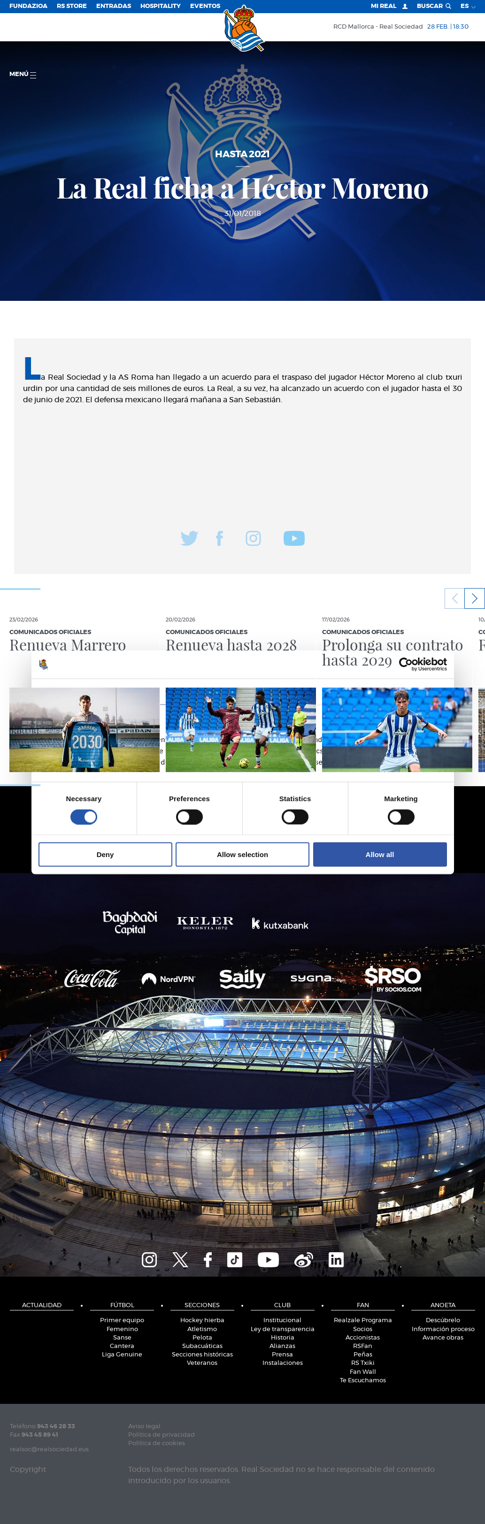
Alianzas (282, 1346)
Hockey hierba (202, 1320)
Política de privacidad (161, 1435)
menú (22, 74)
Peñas (363, 1355)
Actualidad (42, 1305)
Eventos (205, 6)
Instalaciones (282, 1363)
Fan (363, 1305)
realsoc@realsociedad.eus (49, 1450)
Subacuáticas (202, 1346)
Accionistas (363, 1338)
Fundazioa (28, 6)
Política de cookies (156, 1443)
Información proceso (443, 1329)
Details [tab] (242, 691)
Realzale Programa (363, 1320)
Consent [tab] (101, 691)
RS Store (72, 6)
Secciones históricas (202, 1355)
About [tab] (383, 691)
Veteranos (202, 1363)
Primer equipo (122, 1320)
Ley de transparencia (283, 1329)
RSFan (362, 1346)
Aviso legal (144, 1427)
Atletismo (202, 1329)
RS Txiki (363, 1363)
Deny (105, 854)
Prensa (282, 1355)
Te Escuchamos (363, 1381)
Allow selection (242, 854)
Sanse (122, 1338)
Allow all (380, 854)
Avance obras (443, 1338)
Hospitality (160, 6)
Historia (282, 1338)
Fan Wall (363, 1372)
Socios (362, 1329)
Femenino (122, 1329)
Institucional (282, 1320)
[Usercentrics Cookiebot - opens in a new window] (406, 664)
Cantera (122, 1346)
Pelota (202, 1338)
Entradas (113, 6)
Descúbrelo (443, 1320)
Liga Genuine (122, 1355)
